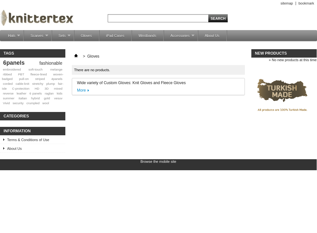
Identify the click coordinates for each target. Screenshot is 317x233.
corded (8, 83)
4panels (56, 79)
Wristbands (147, 36)
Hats (11, 37)
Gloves (86, 36)
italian (22, 98)
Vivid (6, 103)
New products (271, 53)
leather (21, 93)
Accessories (179, 37)
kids (59, 93)
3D (47, 88)
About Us (212, 36)
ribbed (7, 74)
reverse (8, 93)
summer (9, 98)
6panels (14, 63)
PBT (21, 74)
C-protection (20, 88)
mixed (58, 88)
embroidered (12, 69)
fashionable (50, 63)
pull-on (24, 79)
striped (40, 79)
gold (47, 98)
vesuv (58, 98)
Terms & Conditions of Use (28, 140)
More (81, 90)
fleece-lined (38, 74)
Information (17, 131)
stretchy (37, 83)
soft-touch (35, 69)
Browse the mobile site (158, 161)
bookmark (306, 3)
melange (56, 69)
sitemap (286, 3)
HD (37, 88)
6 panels (35, 93)
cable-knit (22, 83)
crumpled (33, 103)
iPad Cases (115, 36)
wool (45, 103)
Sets (61, 37)
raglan (49, 93)
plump (50, 83)
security (18, 103)
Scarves (36, 37)
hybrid (35, 98)
